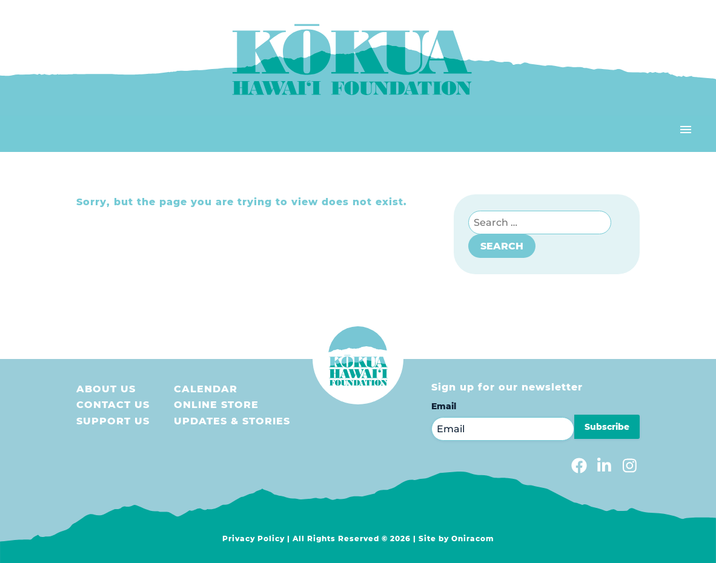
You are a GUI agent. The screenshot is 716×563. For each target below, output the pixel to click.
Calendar (205, 389)
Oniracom (472, 538)
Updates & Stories (232, 421)
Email (443, 406)
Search (501, 246)
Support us (113, 421)
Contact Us (113, 404)
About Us (106, 389)
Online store (216, 404)
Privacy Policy (253, 538)
